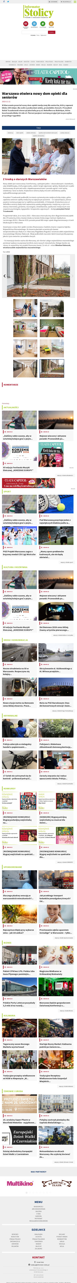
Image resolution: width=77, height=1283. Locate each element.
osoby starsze (64, 133)
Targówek (20, 65)
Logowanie (53, 2)
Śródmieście (12, 65)
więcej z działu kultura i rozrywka (63, 635)
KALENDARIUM (34, 24)
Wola (60, 65)
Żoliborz (65, 65)
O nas (38, 1214)
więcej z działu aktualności (65, 475)
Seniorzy (10, 133)
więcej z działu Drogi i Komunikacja (62, 711)
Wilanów (49, 65)
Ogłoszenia (43, 35)
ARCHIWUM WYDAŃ (25, 25)
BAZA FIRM (51, 24)
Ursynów (32, 65)
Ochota (33, 62)
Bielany (20, 62)
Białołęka (14, 62)
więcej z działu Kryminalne (65, 784)
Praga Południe (59, 62)
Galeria (38, 1211)
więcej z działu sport (67, 562)
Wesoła (43, 65)
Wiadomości (38, 1207)
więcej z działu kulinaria (66, 1086)
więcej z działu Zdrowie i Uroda (63, 1162)
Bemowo (8, 62)
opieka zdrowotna (38, 136)
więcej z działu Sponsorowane (64, 938)
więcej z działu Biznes (66, 1011)
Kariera (38, 1216)
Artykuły (33, 35)
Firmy (38, 35)
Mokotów (26, 62)
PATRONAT (38, 1219)
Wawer (38, 65)
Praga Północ (49, 62)
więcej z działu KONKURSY (65, 862)
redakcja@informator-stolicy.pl (40, 1265)
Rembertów (68, 62)
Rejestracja (66, 2)
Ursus (26, 65)
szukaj (51, 32)
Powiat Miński (40, 62)
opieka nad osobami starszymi (48, 133)
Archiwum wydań (38, 1209)
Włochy (55, 65)
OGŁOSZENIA (43, 24)
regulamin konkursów (38, 1221)
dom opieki (19, 133)
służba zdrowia (30, 133)
